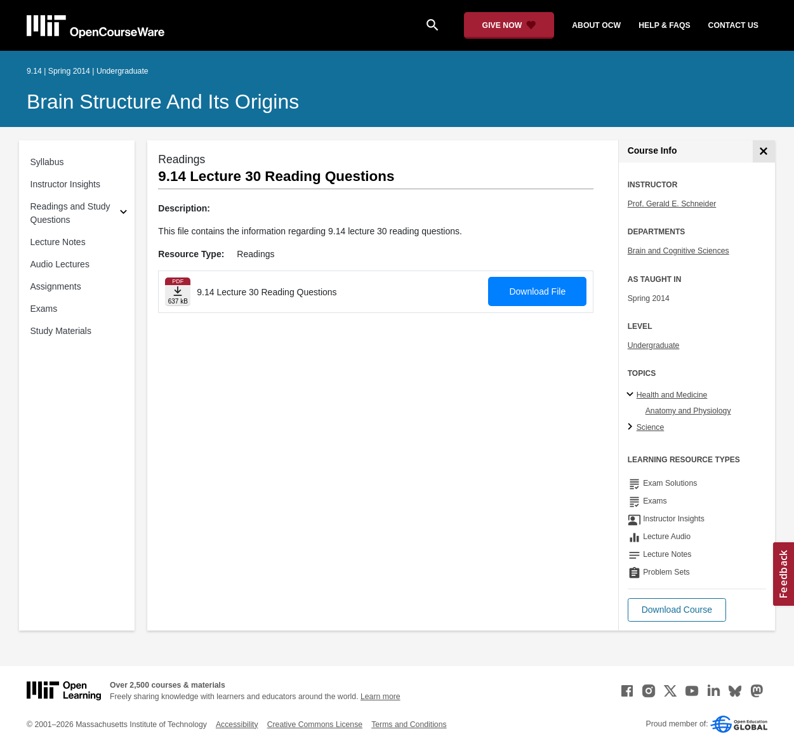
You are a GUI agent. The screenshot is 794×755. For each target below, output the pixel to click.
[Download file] (177, 291)
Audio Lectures (59, 264)
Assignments (55, 286)
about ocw (596, 25)
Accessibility (237, 724)
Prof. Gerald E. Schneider (672, 203)
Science (651, 427)
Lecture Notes (58, 242)
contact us (733, 25)
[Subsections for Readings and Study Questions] (123, 213)
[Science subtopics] (631, 427)
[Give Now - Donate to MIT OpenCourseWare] (509, 25)
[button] (677, 610)
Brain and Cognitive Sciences (678, 250)
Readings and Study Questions (70, 213)
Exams (44, 309)
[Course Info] (764, 151)
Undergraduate (654, 345)
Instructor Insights (65, 184)
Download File (537, 291)
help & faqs (664, 25)
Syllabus (47, 162)
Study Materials (60, 331)
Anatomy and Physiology (688, 410)
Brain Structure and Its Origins (163, 101)
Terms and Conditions (408, 724)
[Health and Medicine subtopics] (631, 395)
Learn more (380, 696)
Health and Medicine (672, 395)
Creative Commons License (314, 724)
